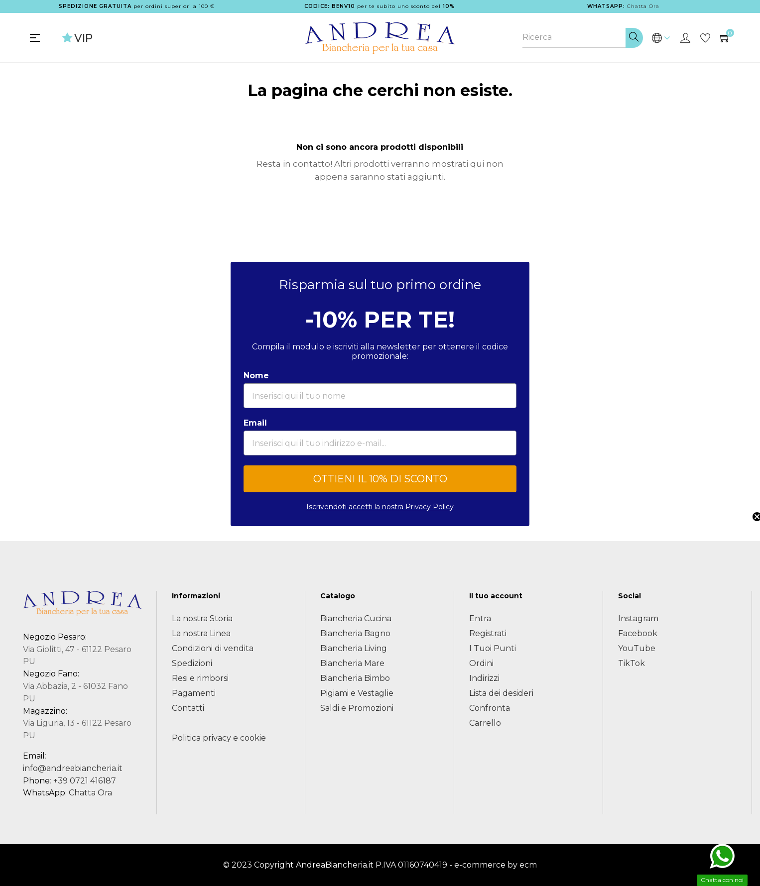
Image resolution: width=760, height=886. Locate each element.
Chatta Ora (643, 6)
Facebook (637, 633)
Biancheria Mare (352, 663)
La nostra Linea (201, 633)
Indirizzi (484, 678)
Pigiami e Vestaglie (356, 693)
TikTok (631, 663)
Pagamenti (194, 693)
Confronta (489, 708)
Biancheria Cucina (355, 618)
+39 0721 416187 (84, 780)
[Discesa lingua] (661, 38)
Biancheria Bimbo (355, 678)
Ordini (481, 663)
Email (255, 423)
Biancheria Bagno (355, 633)
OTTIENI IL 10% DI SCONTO (380, 479)
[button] (747, 443)
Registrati (488, 633)
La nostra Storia (202, 618)
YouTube (636, 648)
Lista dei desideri (501, 693)
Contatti (188, 708)
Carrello (485, 723)
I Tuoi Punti (492, 648)
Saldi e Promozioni (356, 708)
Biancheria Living (353, 648)
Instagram (638, 618)
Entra (480, 618)
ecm (528, 865)
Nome (256, 375)
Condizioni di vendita (212, 648)
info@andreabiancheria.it (73, 768)
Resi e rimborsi (200, 678)
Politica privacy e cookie (219, 738)
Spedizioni (192, 663)
